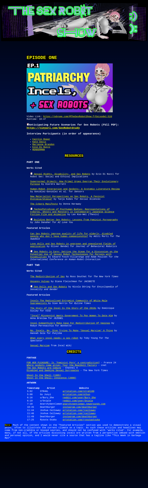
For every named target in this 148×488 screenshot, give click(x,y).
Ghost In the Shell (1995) (44, 410)
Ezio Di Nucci (41, 152)
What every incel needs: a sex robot (54, 367)
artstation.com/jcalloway (79, 451)
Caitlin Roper (41, 143)
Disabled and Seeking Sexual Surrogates (53, 405)
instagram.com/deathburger (80, 447)
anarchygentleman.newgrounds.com (84, 443)
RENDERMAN (38, 155)
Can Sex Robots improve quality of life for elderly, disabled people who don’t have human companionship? (71, 251)
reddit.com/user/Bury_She (79, 436)
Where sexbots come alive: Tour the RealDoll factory (62, 398)
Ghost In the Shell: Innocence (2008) (51, 413)
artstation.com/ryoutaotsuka (81, 462)
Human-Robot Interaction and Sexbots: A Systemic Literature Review (75, 199)
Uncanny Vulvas (39, 303)
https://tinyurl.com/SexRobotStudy (53, 130)
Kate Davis (39, 146)
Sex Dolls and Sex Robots (48, 309)
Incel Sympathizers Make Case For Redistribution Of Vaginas (70, 350)
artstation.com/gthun (76, 432)
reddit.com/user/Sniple (78, 440)
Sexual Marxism (39, 376)
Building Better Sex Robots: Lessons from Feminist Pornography (74, 233)
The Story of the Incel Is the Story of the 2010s (63, 333)
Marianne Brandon (43, 149)
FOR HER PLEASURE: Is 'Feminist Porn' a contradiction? (63, 395)
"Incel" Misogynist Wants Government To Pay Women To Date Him (71, 341)
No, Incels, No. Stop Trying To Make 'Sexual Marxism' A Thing (71, 359)
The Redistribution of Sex (47, 298)
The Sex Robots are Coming (44, 401)
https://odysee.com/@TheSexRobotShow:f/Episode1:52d (77, 117)
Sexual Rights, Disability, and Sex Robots (60, 182)
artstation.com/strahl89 (78, 428)
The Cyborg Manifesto (44, 216)
